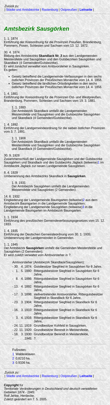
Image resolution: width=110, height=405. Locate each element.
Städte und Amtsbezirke (22, 9)
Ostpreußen (68, 9)
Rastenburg (50, 9)
